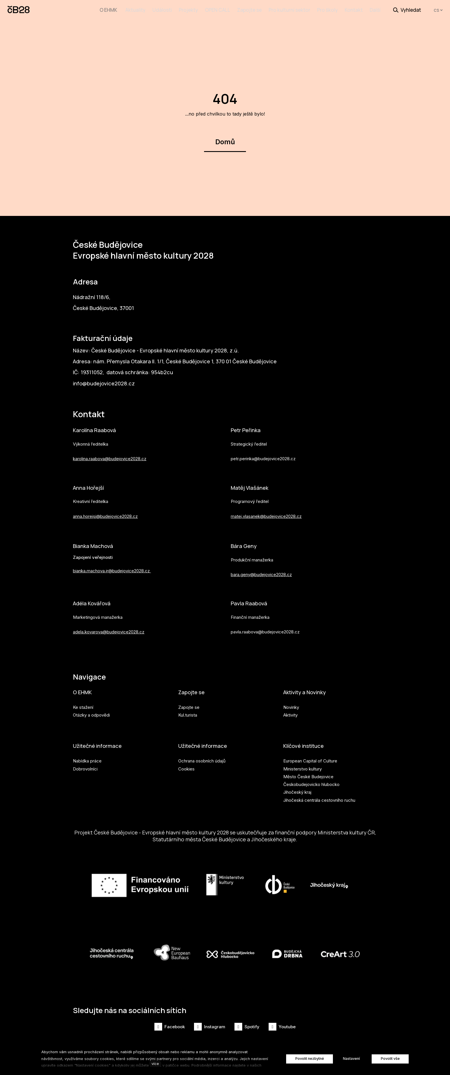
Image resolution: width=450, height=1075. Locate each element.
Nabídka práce (87, 759)
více (155, 1064)
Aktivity (290, 712)
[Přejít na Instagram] (209, 1027)
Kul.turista (187, 712)
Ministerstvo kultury (302, 766)
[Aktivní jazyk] (438, 10)
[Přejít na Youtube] (282, 1027)
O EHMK (83, 689)
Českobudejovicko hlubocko (311, 782)
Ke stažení (83, 704)
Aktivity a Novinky (307, 689)
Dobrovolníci (85, 766)
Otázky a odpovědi (91, 712)
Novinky (291, 704)
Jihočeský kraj (297, 790)
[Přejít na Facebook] (169, 1027)
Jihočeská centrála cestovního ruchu (319, 798)
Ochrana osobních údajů (202, 759)
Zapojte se (192, 689)
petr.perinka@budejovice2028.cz (263, 452)
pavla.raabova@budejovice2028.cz (265, 627)
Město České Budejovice (308, 774)
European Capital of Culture (310, 759)
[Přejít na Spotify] (246, 1027)
